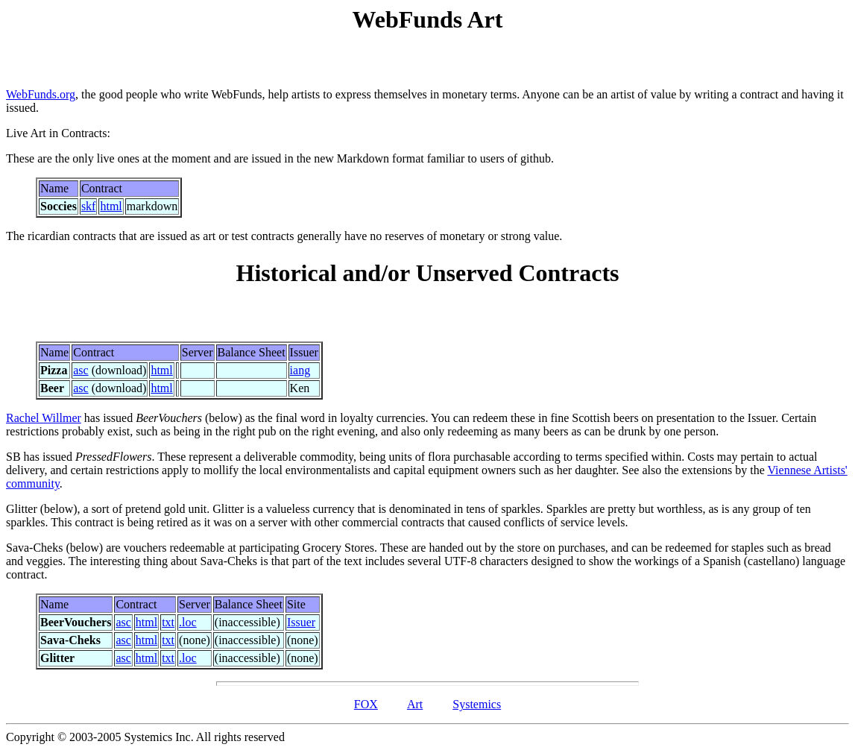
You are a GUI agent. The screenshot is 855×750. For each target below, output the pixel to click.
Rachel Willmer (43, 418)
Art (415, 704)
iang (300, 370)
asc (80, 370)
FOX (366, 704)
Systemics (476, 704)
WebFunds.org (40, 94)
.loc (188, 622)
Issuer (301, 622)
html (111, 206)
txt (168, 622)
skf (88, 206)
